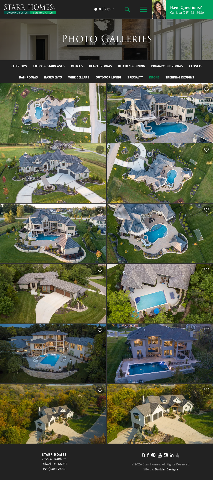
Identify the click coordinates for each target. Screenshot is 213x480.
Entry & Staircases (49, 65)
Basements (53, 77)
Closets (195, 65)
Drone (154, 77)
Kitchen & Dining (131, 65)
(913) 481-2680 (54, 468)
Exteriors (19, 65)
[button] (182, 9)
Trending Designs (180, 77)
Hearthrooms (100, 65)
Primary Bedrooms (167, 65)
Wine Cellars (78, 77)
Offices (77, 65)
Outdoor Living (108, 77)
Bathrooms (28, 77)
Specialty (135, 77)
